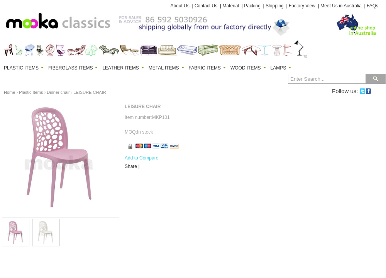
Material (230, 5)
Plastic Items (31, 92)
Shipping (275, 5)
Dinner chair (58, 92)
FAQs (372, 5)
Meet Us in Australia (341, 5)
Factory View (302, 5)
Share (131, 166)
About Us (179, 5)
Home (9, 92)
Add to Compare (141, 158)
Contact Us (206, 5)
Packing (252, 5)
